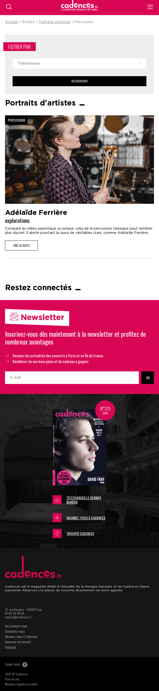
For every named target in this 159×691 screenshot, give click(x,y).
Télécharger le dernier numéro (77, 500)
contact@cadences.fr (18, 617)
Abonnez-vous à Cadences (79, 517)
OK (148, 377)
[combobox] (79, 64)
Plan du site (12, 679)
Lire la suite (21, 245)
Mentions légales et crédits (21, 684)
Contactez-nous (15, 631)
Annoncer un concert (18, 641)
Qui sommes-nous (16, 625)
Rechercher (79, 81)
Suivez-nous (16, 664)
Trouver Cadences (73, 533)
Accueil (11, 22)
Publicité (10, 647)
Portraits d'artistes (54, 22)
